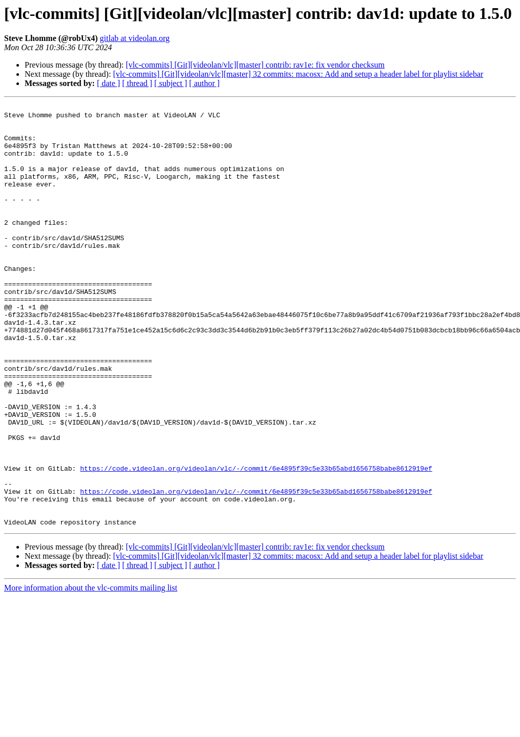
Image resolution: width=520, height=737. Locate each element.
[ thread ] (137, 83)
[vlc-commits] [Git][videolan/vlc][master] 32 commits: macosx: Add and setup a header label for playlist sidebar (298, 74)
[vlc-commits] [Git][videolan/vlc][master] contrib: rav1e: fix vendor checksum (255, 64)
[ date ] (108, 83)
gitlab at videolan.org (135, 38)
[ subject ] (170, 83)
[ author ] (204, 83)
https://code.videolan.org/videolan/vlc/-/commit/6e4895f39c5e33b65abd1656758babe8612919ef (256, 541)
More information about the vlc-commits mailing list (90, 672)
